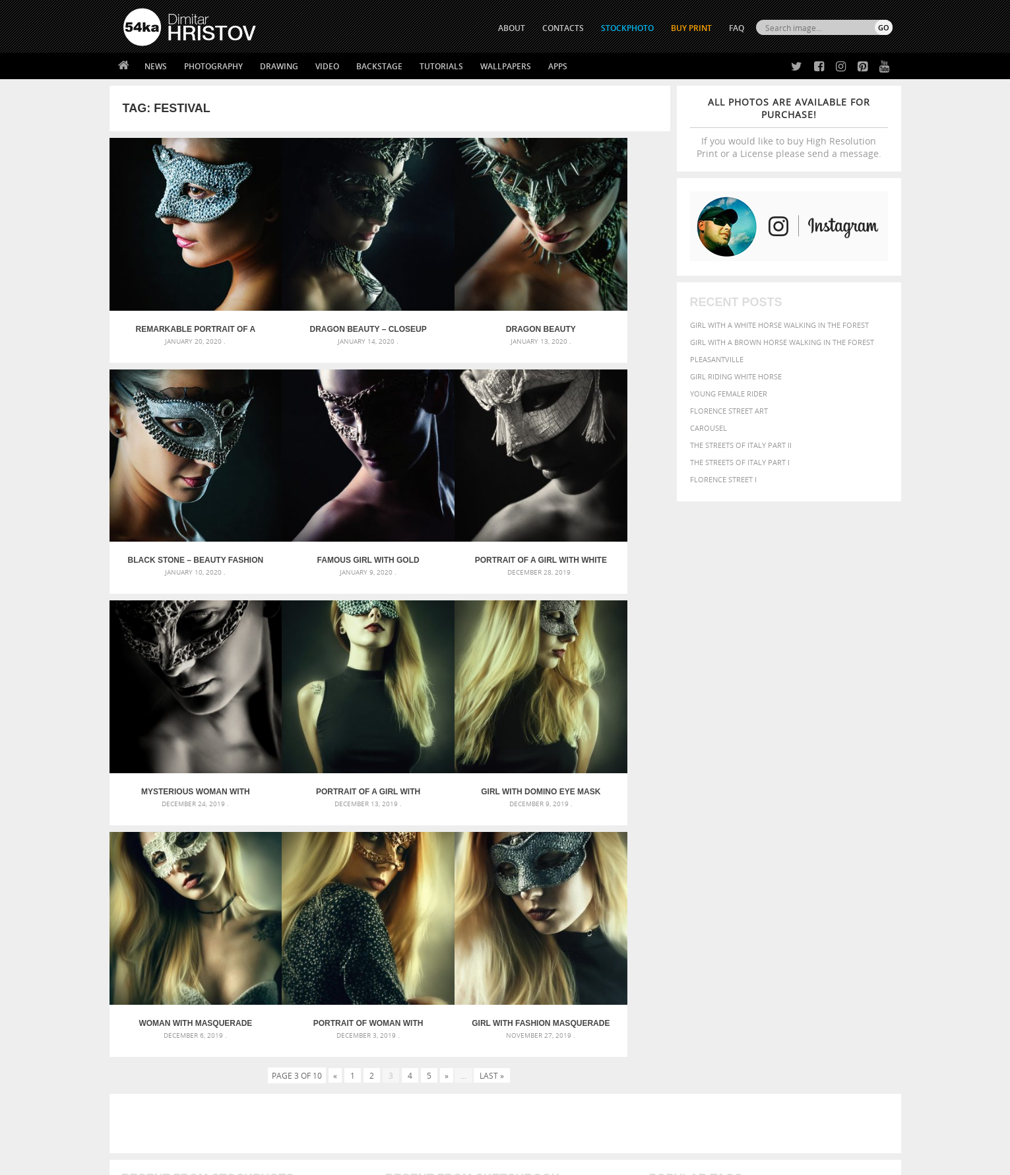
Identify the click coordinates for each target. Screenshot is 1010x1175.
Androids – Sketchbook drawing (449, 872)
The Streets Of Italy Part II (741, 445)
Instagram (540, 1052)
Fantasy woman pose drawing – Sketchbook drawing (489, 888)
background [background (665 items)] (773, 871)
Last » (491, 747)
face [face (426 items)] (771, 898)
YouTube (536, 1086)
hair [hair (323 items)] (881, 899)
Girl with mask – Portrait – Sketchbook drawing (480, 903)
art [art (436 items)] (690, 871)
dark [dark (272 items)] (848, 887)
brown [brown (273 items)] (751, 887)
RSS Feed (398, 1130)
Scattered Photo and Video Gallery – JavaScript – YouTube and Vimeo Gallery (241, 872)
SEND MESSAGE (776, 1043)
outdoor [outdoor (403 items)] (848, 911)
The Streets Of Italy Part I (740, 462)
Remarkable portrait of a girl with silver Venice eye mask (179, 297)
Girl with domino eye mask (179, 694)
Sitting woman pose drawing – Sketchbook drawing (487, 935)
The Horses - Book (158, 1066)
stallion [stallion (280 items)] (852, 925)
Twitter (535, 1018)
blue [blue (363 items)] (729, 886)
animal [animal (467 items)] (664, 871)
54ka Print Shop (153, 1017)
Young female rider (728, 393)
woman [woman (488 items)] (733, 937)
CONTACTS (563, 28)
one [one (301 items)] (819, 912)
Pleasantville (716, 359)
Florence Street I (723, 479)
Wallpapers (505, 66)
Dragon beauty (460, 297)
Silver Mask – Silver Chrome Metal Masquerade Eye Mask (231, 919)
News (155, 66)
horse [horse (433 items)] (680, 911)
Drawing (279, 66)
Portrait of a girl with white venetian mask (319, 495)
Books (326, 1050)
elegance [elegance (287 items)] (664, 899)
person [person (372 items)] (736, 925)
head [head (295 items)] (657, 912)
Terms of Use (305, 1160)
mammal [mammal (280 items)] (733, 912)
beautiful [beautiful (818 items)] (836, 871)
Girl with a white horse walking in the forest (779, 325)
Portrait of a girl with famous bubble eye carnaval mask (600, 495)
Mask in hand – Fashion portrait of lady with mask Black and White (241, 888)
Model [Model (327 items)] (760, 911)
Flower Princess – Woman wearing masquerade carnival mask (241, 935)
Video (327, 66)
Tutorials (441, 66)
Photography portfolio (171, 1050)
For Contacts (340, 1083)
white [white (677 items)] (699, 936)
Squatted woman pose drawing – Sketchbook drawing (492, 919)
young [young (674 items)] (770, 936)
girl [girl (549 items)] (862, 899)
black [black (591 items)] (703, 885)
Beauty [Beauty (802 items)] (667, 885)
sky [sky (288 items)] (830, 925)
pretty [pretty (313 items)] (811, 925)
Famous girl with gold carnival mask (179, 495)
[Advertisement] (508, 795)
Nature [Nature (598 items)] (792, 911)
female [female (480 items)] (834, 899)
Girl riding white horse (736, 376)
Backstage (379, 66)
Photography (213, 66)
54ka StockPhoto (157, 1033)
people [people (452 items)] (705, 924)
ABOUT (511, 28)
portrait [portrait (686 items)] (775, 923)
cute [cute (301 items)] (830, 887)
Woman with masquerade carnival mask (319, 694)
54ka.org (232, 1160)
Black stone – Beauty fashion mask (600, 297)
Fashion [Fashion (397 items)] (800, 899)
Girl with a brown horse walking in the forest (782, 342)
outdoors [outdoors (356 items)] (668, 925)
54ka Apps (141, 1083)
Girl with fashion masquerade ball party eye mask (599, 694)
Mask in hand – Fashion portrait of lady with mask (221, 903)
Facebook (539, 1035)
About (326, 1017)
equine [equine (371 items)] (747, 899)
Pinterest (538, 1069)
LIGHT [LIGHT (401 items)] (706, 911)
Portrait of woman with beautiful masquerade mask (459, 694)
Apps (557, 66)
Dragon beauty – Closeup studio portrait (319, 297)
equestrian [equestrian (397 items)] (707, 899)
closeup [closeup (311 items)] (778, 886)
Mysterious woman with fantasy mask (459, 495)
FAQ (736, 28)
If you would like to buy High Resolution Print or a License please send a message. (789, 128)
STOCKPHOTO (627, 28)
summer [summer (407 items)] (665, 938)
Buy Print (691, 28)
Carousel (708, 428)
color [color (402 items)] (807, 886)
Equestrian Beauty (261, 1130)
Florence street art (729, 411)
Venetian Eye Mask (339, 1130)
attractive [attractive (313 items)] (718, 872)
